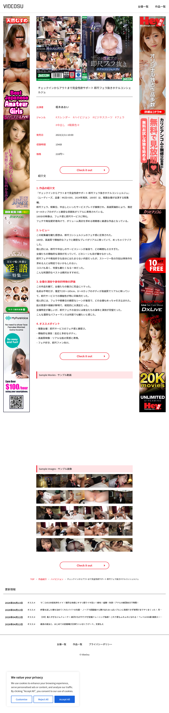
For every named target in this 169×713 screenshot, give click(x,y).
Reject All (43, 699)
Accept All (64, 699)
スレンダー (63, 119)
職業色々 (74, 127)
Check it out (84, 176)
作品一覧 (160, 7)
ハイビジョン (82, 119)
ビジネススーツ (103, 119)
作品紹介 (38, 628)
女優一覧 (143, 7)
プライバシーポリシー (101, 693)
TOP (28, 628)
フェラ (120, 119)
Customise (21, 699)
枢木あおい (62, 109)
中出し (61, 127)
